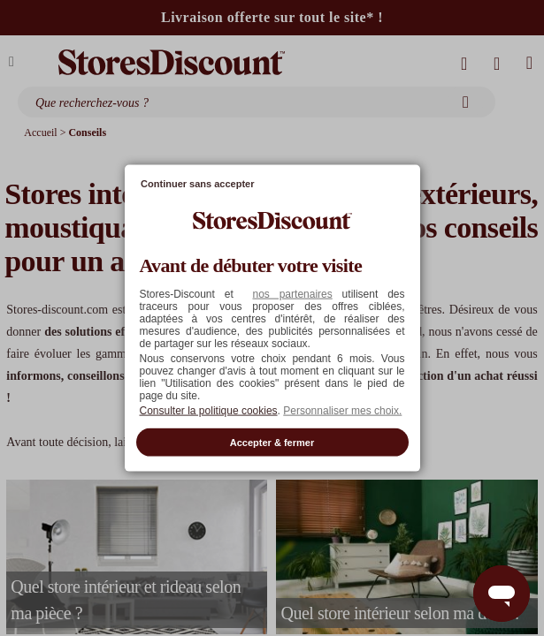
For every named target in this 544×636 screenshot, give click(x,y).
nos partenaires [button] (292, 293)
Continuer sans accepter (197, 183)
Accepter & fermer (272, 441)
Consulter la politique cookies (209, 410)
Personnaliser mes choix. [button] (342, 410)
